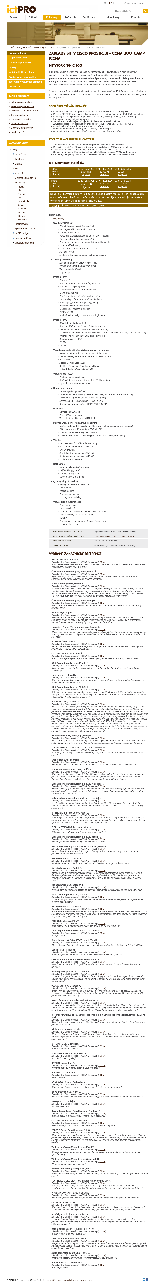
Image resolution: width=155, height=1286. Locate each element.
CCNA (102, 562)
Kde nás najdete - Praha (22, 106)
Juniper (21, 205)
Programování (21, 224)
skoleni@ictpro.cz (54, 1280)
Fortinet (21, 194)
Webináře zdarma (19, 123)
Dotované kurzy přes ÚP (22, 128)
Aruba (21, 187)
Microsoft (19, 173)
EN (111, 3)
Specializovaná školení (25, 228)
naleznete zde (94, 201)
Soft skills (70, 17)
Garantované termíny (21, 119)
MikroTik (22, 208)
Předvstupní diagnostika (22, 77)
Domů (13, 17)
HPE (20, 197)
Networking (20, 182)
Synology (22, 219)
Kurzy (14, 149)
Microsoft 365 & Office (25, 178)
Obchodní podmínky (20, 62)
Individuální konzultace (21, 72)
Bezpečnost (20, 154)
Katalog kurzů (17, 132)
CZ (105, 3)
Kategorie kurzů (17, 53)
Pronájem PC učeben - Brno (24, 111)
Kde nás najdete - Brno (22, 102)
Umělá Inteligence (23, 233)
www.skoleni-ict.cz (71, 1280)
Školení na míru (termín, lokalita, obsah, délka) (84, 205)
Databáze (19, 159)
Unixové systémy (23, 238)
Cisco (20, 190)
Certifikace (88, 17)
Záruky (12, 67)
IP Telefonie (23, 201)
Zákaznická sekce (134, 3)
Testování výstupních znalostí (25, 81)
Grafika (18, 164)
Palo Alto (22, 212)
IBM (17, 168)
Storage (21, 216)
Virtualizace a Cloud (24, 243)
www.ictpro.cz (86, 1280)
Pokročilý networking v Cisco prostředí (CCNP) (114, 536)
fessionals (32, 7)
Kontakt (135, 17)
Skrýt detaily (58, 218)
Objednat (86, 174)
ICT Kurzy (52, 17)
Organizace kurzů (18, 57)
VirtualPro (14, 86)
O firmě (33, 17)
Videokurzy (113, 17)
